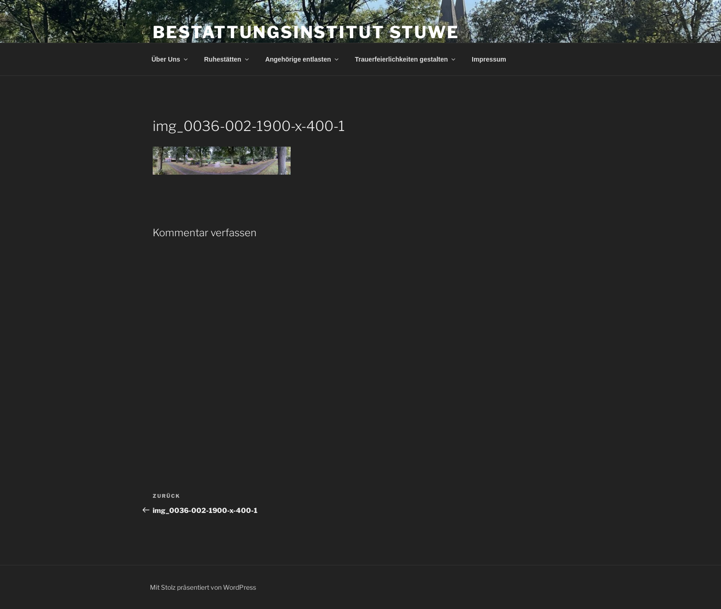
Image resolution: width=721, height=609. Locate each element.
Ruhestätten (227, 59)
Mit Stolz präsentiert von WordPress (203, 587)
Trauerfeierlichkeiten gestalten (406, 59)
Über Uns (170, 59)
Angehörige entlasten (302, 59)
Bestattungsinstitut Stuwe (306, 32)
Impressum (489, 59)
